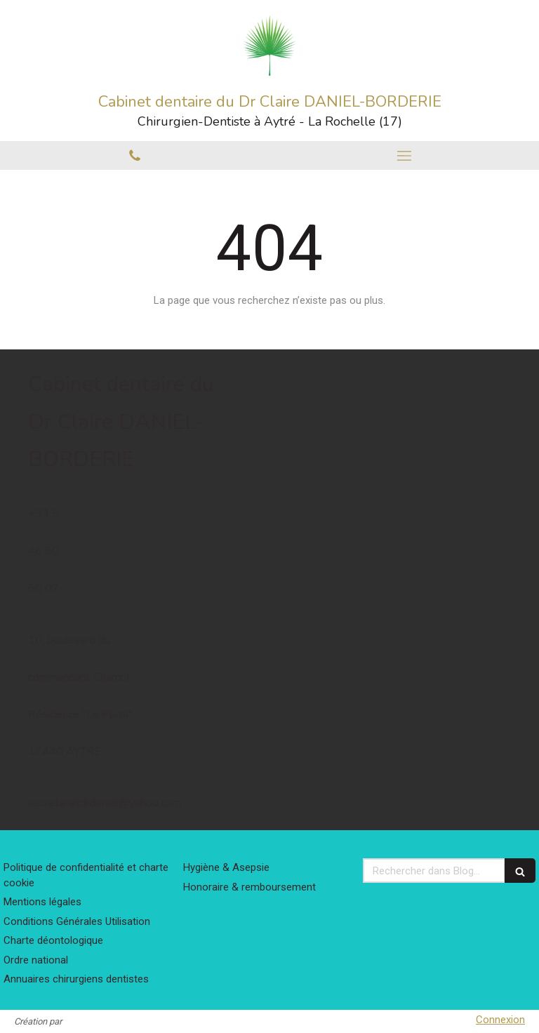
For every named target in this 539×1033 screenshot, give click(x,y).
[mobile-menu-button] (404, 156)
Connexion (500, 1019)
